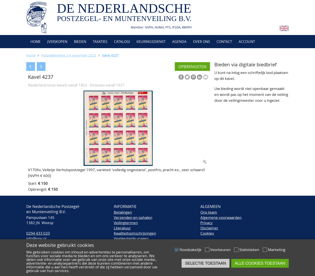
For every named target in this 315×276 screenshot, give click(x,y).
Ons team (208, 212)
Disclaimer (209, 227)
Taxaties (100, 41)
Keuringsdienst (151, 41)
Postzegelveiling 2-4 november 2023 (68, 55)
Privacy (206, 222)
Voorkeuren (220, 249)
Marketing (276, 249)
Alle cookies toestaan (260, 263)
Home (35, 41)
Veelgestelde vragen (131, 238)
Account (247, 41)
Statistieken (249, 249)
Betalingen (123, 212)
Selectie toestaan (205, 263)
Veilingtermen (126, 222)
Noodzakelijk (190, 249)
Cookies (207, 233)
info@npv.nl (36, 238)
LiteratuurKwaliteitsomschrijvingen (135, 230)
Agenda (179, 41)
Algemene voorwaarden (221, 217)
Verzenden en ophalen (133, 217)
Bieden (80, 41)
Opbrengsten (192, 66)
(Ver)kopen (57, 41)
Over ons (201, 41)
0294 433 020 (38, 233)
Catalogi (122, 41)
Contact (224, 41)
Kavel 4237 (110, 55)
